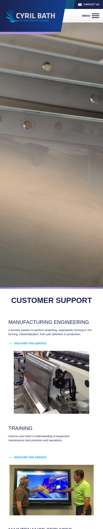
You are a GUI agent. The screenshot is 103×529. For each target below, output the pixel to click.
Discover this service (30, 343)
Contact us (91, 4)
